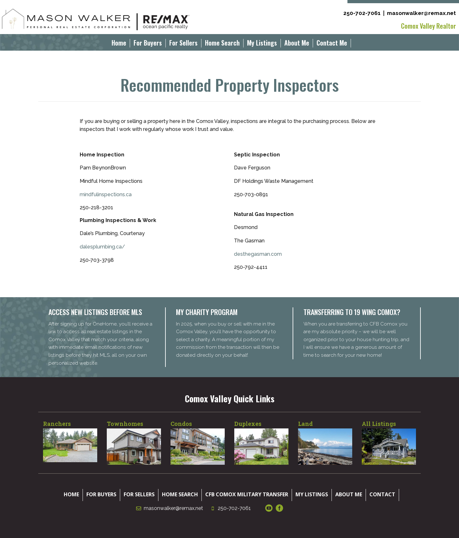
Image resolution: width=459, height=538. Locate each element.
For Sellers (183, 43)
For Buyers (148, 43)
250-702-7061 (362, 13)
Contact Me (332, 43)
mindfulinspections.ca (106, 194)
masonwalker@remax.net (421, 13)
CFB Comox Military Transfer (246, 494)
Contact (382, 494)
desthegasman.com (258, 254)
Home (119, 43)
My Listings (262, 43)
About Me (296, 43)
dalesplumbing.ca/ (102, 247)
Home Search (222, 43)
